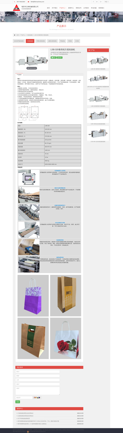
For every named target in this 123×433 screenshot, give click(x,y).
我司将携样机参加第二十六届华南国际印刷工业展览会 (32, 423)
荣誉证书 (78, 8)
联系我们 (101, 8)
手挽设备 (62, 41)
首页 (48, 8)
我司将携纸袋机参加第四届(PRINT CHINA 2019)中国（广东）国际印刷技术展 (38, 421)
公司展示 (86, 8)
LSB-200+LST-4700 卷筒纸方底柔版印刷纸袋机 (98, 87)
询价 (54, 57)
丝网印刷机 (59, 429)
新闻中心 (71, 8)
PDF (60, 57)
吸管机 (82, 429)
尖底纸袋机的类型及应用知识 (25, 416)
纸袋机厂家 (41, 429)
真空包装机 (52, 429)
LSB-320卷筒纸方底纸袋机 (98, 106)
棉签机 (68, 429)
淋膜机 (64, 429)
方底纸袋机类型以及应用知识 (25, 413)
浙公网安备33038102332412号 (36, 431)
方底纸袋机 (30, 35)
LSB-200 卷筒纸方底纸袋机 (98, 69)
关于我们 (54, 8)
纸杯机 (78, 429)
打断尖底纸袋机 (40, 41)
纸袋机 (35, 429)
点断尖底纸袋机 (52, 41)
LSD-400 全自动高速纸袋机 (98, 141)
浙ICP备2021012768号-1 (19, 431)
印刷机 (70, 41)
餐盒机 (46, 429)
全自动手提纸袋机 (19, 41)
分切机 (77, 41)
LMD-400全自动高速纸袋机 (98, 124)
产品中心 (62, 8)
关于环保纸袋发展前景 (24, 418)
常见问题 (94, 8)
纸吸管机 (73, 429)
